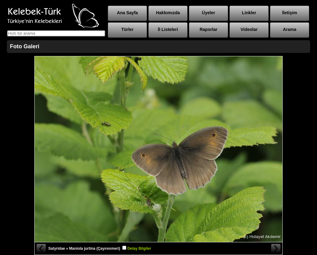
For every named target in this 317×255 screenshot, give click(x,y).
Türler (127, 29)
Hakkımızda (168, 12)
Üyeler (208, 12)
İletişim (289, 12)
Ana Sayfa (127, 12)
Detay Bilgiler (139, 248)
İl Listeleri (168, 29)
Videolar (249, 29)
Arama (290, 29)
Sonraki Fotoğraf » (276, 248)
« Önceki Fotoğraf (41, 248)
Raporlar (209, 29)
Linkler (249, 12)
